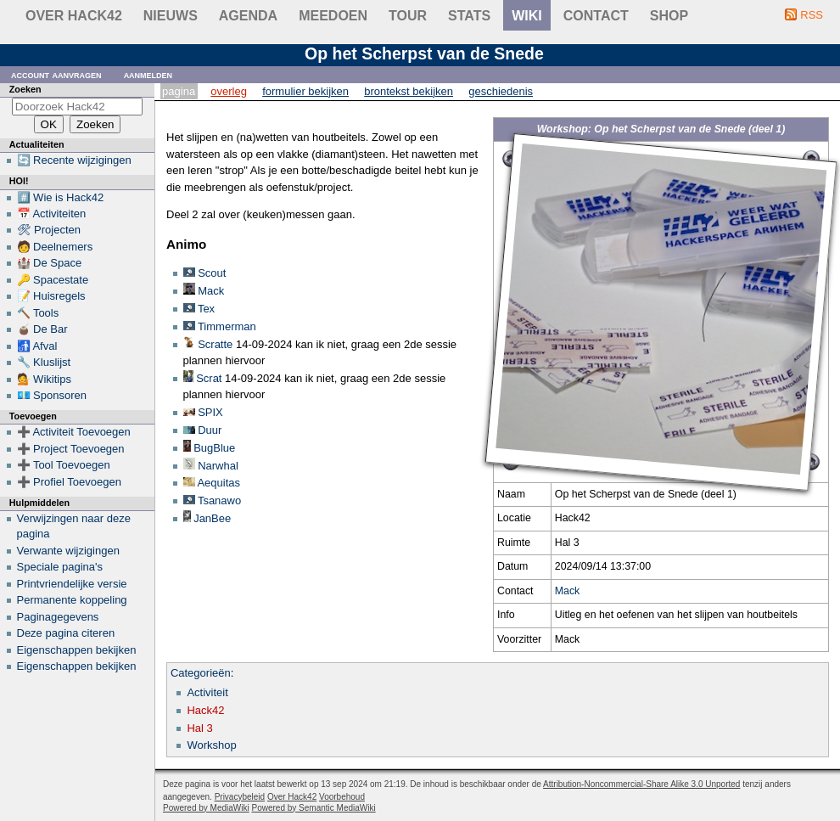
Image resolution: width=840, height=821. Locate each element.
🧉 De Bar (42, 329)
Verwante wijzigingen (68, 550)
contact (596, 15)
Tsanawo (219, 500)
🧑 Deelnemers (55, 246)
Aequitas (218, 482)
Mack (567, 591)
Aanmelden (148, 74)
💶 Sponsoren (52, 395)
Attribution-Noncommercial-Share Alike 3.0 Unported (641, 784)
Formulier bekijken (305, 91)
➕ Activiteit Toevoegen (74, 431)
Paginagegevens (58, 616)
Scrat (208, 378)
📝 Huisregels (51, 296)
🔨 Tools (38, 312)
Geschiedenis (500, 91)
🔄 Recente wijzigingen (74, 160)
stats (469, 15)
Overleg (228, 91)
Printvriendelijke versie (72, 583)
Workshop (211, 745)
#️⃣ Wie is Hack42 (60, 197)
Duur (209, 430)
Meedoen (333, 15)
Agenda (248, 15)
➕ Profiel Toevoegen (69, 481)
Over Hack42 (73, 15)
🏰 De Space (49, 262)
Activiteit (207, 692)
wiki (527, 15)
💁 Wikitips (44, 379)
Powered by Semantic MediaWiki (314, 808)
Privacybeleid (240, 796)
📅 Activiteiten (52, 213)
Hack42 (205, 710)
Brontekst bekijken (408, 91)
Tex (206, 308)
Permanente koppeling (72, 599)
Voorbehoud (342, 796)
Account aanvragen (56, 74)
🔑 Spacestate (53, 279)
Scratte (215, 344)
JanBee (212, 518)
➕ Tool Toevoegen (63, 464)
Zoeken (25, 89)
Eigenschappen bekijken (77, 650)
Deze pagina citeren (66, 633)
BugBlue (214, 447)
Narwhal (218, 465)
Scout (212, 273)
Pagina (178, 91)
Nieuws (170, 15)
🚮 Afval (37, 346)
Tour (408, 15)
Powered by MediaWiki (206, 808)
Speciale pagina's (60, 566)
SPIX (210, 412)
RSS (811, 14)
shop (669, 15)
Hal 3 (199, 728)
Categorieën (201, 672)
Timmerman (227, 326)
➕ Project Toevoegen (71, 448)
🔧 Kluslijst (44, 362)
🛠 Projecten (49, 229)
